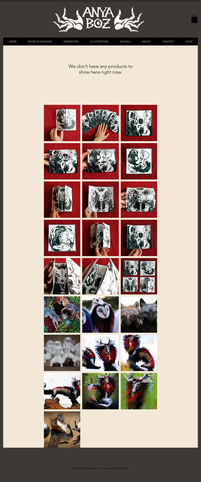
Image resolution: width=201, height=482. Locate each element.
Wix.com (124, 468)
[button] (194, 19)
